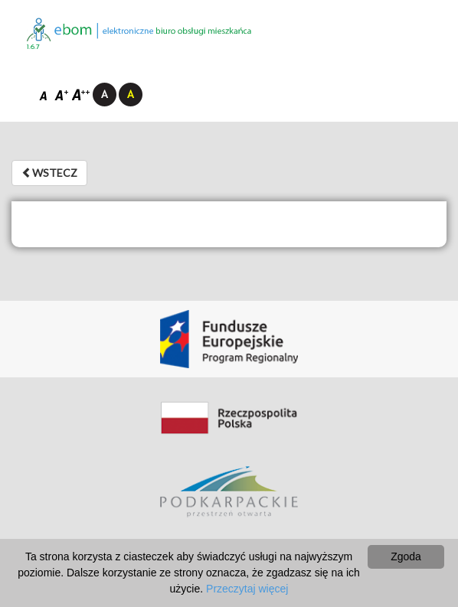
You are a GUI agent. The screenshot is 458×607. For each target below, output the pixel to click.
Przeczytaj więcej (247, 589)
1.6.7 (33, 47)
